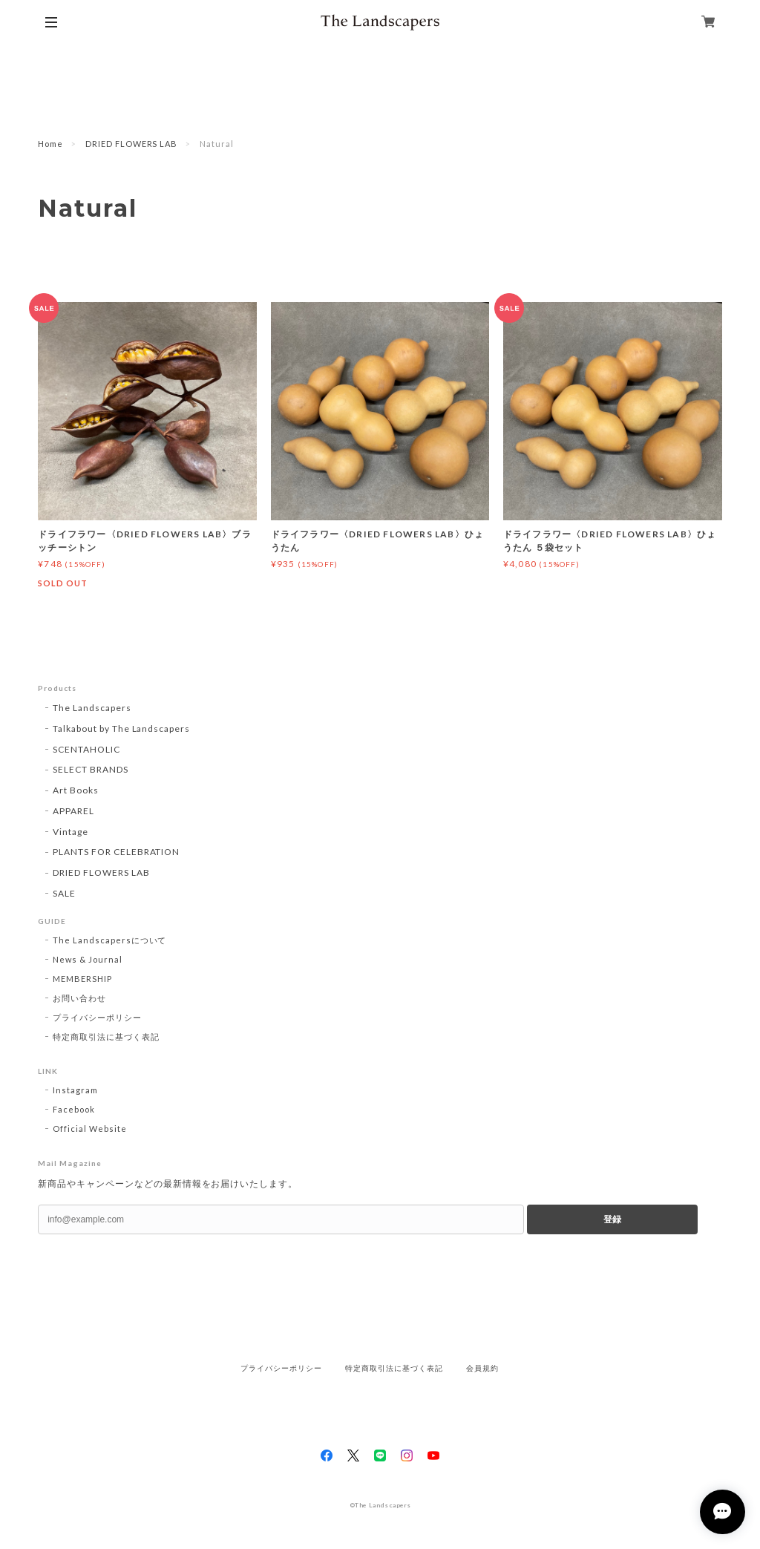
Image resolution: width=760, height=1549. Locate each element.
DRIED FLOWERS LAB (131, 143)
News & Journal (87, 959)
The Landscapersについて (109, 940)
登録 (612, 1219)
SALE (64, 893)
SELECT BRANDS (90, 769)
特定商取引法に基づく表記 (106, 1036)
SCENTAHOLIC (86, 749)
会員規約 (482, 1368)
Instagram (75, 1090)
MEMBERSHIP (82, 978)
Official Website (89, 1128)
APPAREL (73, 810)
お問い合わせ (79, 998)
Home (50, 143)
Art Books (76, 790)
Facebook (74, 1109)
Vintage (70, 831)
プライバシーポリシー (97, 1017)
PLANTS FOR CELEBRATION (116, 851)
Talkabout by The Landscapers (121, 728)
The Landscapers (92, 707)
